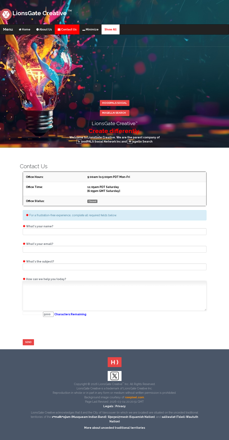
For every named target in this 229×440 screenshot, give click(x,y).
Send (28, 342)
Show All (111, 29)
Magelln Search (114, 112)
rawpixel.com (134, 397)
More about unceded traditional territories (114, 427)
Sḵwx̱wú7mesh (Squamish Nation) (131, 416)
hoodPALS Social (114, 102)
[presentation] (53, 327)
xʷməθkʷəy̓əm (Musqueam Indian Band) (79, 416)
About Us (44, 29)
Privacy (120, 406)
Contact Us (67, 29)
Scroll (223, 396)
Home (24, 29)
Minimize (90, 29)
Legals (108, 406)
